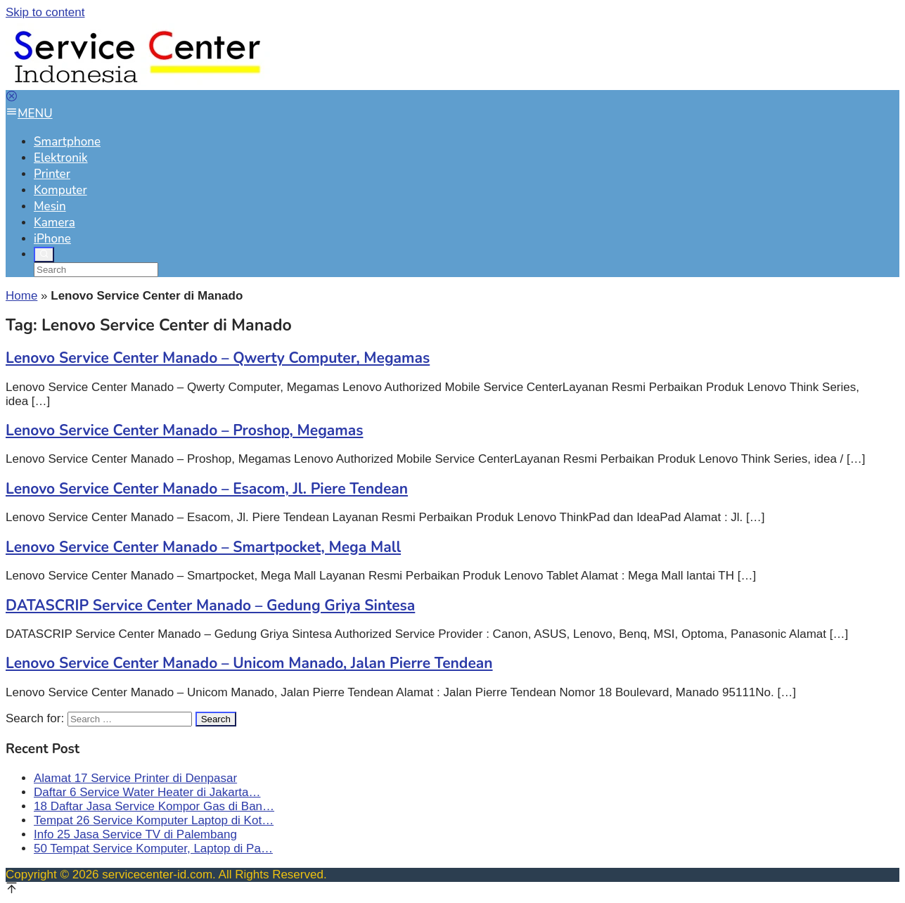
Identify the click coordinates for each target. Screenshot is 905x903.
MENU (29, 113)
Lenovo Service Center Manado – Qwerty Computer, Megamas (218, 358)
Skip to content (45, 12)
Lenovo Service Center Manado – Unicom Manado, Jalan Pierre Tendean (249, 663)
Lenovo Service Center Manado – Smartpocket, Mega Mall (203, 547)
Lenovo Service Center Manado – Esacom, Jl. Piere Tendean (207, 489)
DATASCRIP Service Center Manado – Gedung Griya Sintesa (210, 605)
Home (21, 295)
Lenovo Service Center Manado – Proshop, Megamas (184, 430)
